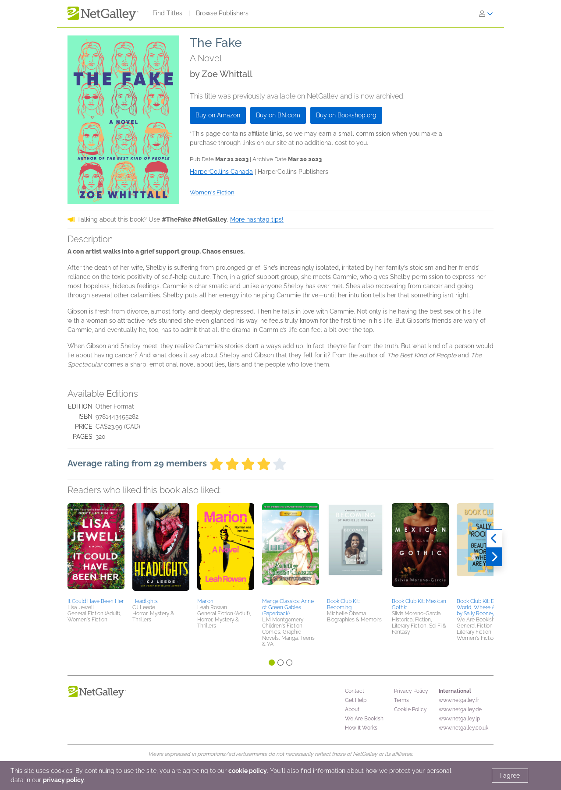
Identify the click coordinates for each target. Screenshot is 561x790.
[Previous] (494, 538)
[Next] (494, 557)
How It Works (361, 728)
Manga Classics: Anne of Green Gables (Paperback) (288, 607)
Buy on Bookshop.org (346, 115)
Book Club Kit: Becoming (343, 604)
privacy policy (63, 779)
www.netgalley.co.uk (463, 728)
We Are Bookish (364, 719)
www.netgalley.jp (459, 719)
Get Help (355, 700)
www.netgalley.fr (459, 700)
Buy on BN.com (278, 115)
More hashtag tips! (257, 219)
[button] (95, 549)
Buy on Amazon (217, 115)
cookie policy (247, 770)
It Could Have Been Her (95, 601)
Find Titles (167, 13)
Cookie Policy (410, 709)
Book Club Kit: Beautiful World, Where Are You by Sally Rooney (484, 607)
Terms (401, 700)
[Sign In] (486, 14)
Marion (205, 601)
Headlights (145, 601)
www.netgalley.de (460, 709)
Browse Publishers (222, 13)
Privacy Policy (411, 691)
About (352, 709)
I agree (510, 775)
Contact (354, 691)
